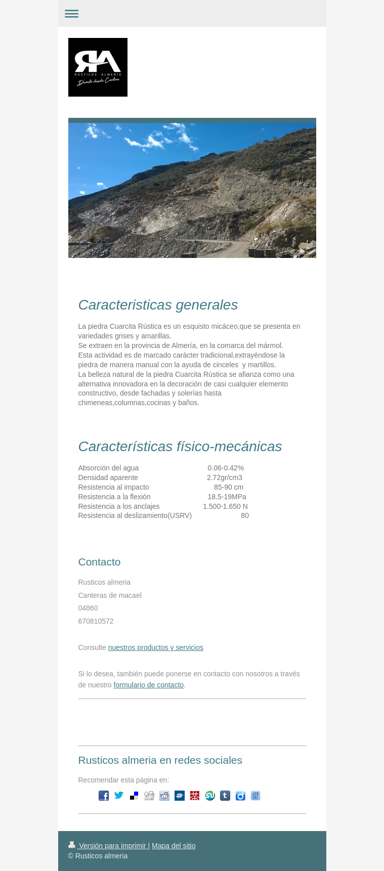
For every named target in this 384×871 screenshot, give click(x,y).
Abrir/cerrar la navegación (192, 13)
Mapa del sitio (173, 846)
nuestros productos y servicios (155, 647)
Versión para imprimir (108, 846)
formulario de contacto (149, 685)
